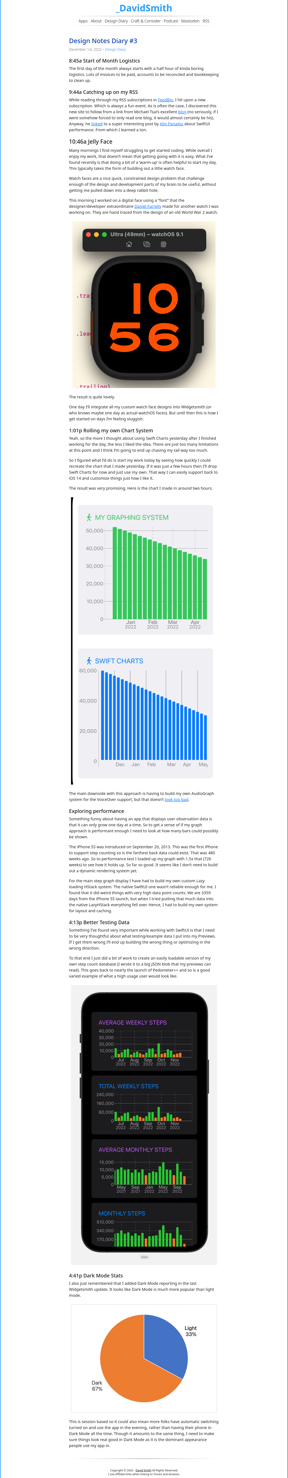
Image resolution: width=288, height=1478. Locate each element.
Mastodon (190, 21)
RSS (206, 21)
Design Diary (115, 49)
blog (182, 111)
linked (97, 123)
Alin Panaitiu (171, 123)
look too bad (176, 799)
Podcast (171, 21)
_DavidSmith (144, 8)
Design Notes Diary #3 (103, 40)
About (96, 21)
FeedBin (165, 99)
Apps (83, 21)
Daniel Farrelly (147, 206)
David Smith (143, 1470)
